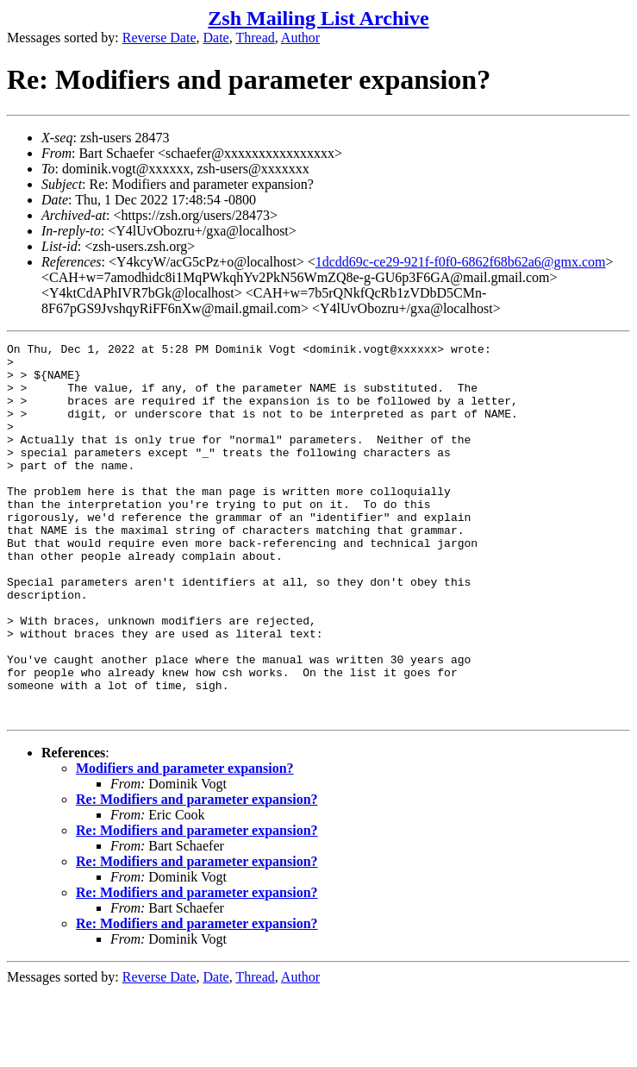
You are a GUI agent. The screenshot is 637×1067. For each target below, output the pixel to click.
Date (216, 37)
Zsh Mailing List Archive (318, 18)
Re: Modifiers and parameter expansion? (197, 874)
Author (300, 37)
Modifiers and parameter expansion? (185, 843)
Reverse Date (159, 37)
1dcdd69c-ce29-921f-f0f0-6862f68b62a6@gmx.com (460, 261)
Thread (254, 37)
